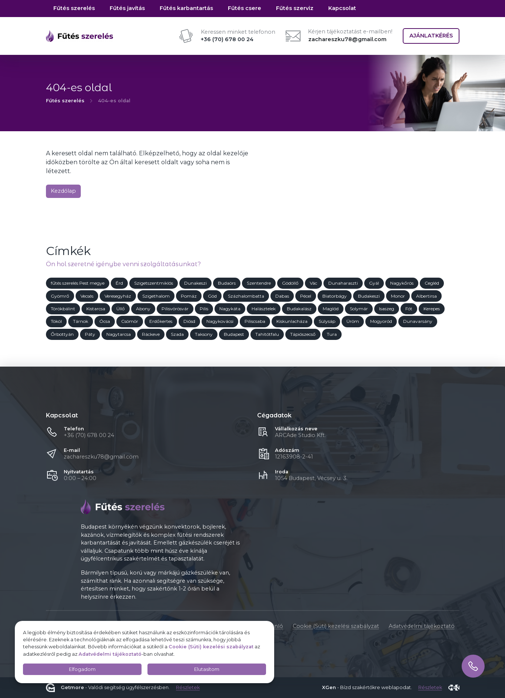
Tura (332, 334)
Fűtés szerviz (294, 8)
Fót (408, 308)
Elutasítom (206, 669)
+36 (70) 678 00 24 (89, 435)
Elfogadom (82, 669)
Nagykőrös (401, 283)
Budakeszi (369, 296)
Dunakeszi (195, 283)
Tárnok (80, 321)
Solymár (359, 308)
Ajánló (274, 626)
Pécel (305, 296)
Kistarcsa (95, 308)
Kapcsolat (342, 8)
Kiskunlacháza (292, 321)
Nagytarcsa (118, 334)
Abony (143, 308)
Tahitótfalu (267, 334)
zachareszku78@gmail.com (347, 39)
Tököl (56, 321)
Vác (313, 283)
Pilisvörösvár (175, 308)
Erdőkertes (160, 321)
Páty (90, 334)
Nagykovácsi (219, 321)
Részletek (188, 688)
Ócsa (104, 321)
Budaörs (227, 283)
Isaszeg (386, 308)
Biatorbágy (334, 296)
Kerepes (431, 308)
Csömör (129, 321)
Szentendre (259, 283)
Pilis (204, 308)
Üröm (352, 321)
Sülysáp (327, 321)
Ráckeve (151, 334)
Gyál (374, 283)
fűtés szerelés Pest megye (77, 283)
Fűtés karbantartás (186, 8)
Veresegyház (117, 296)
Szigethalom (156, 296)
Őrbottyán (62, 334)
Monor (398, 296)
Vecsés (86, 296)
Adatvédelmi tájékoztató (422, 626)
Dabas (282, 296)
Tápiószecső (303, 334)
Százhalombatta (246, 296)
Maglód (331, 308)
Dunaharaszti (343, 283)
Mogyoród (381, 321)
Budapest (234, 334)
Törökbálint (63, 308)
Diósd (189, 321)
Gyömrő (60, 296)
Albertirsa (426, 296)
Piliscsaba (255, 321)
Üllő (120, 308)
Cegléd (432, 283)
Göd (212, 296)
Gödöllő (290, 283)
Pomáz (189, 296)
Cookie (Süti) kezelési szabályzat (336, 626)
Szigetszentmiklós (153, 283)
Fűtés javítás (127, 8)
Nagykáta (229, 308)
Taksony (204, 334)
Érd (119, 283)
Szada (177, 334)
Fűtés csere (244, 8)
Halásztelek (264, 308)
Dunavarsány (417, 321)
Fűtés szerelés (74, 8)
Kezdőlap (63, 191)
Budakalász (299, 308)
